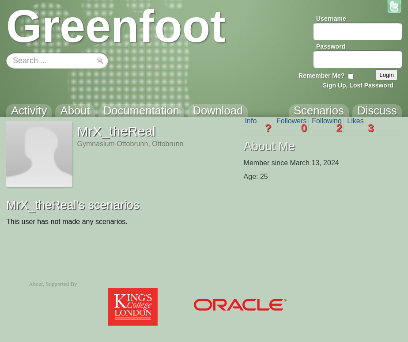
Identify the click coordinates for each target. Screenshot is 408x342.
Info (258, 125)
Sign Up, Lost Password (358, 85)
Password (330, 46)
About (36, 284)
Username (331, 18)
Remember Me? (321, 75)
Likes (360, 125)
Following (327, 125)
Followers (291, 125)
